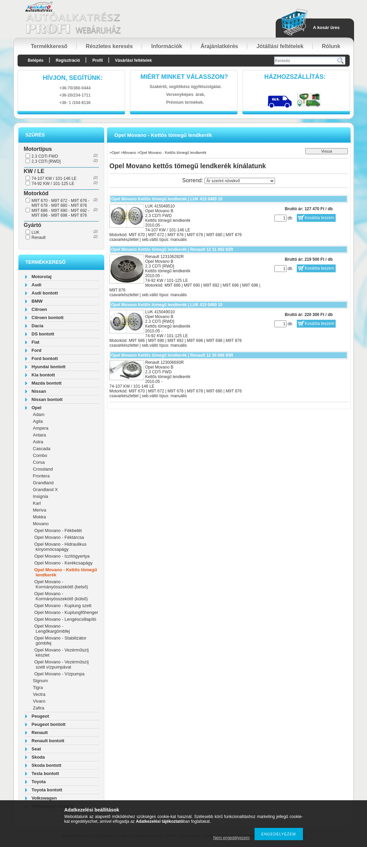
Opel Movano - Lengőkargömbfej (52, 628)
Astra (38, 441)
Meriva (39, 510)
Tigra (38, 687)
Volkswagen (44, 798)
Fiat (36, 342)
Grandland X (45, 489)
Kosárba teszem (319, 217)
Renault (39, 237)
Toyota (39, 781)
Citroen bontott (48, 317)
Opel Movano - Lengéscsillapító (65, 619)
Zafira (38, 707)
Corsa (39, 462)
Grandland (43, 482)
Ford (37, 350)
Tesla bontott (45, 773)
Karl (37, 503)
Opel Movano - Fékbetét (58, 530)
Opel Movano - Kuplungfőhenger (66, 612)
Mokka (39, 516)
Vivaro (39, 701)
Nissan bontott (47, 399)
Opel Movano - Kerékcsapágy (63, 562)
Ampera (41, 428)
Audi (37, 284)
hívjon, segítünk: (73, 77)
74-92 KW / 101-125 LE (53, 183)
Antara (39, 434)
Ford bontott (45, 358)
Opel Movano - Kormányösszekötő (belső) (61, 584)
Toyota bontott (47, 789)
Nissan (39, 391)
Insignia (40, 496)
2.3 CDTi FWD (45, 156)
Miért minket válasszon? (184, 76)
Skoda (38, 757)
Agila (38, 421)
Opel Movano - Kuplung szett (63, 605)
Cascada (41, 448)
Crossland (43, 469)
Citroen (39, 309)
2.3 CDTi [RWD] (46, 161)
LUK (36, 232)
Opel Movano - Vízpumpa (59, 673)
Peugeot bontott (49, 724)
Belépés (36, 60)
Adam (39, 414)
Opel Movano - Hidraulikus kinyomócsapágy (60, 547)
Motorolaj (42, 276)
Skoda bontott (46, 765)
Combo (40, 455)
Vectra (39, 694)
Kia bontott (43, 374)
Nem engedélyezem (231, 837)
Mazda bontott (47, 383)
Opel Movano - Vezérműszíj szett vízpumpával (61, 664)
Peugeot (40, 716)
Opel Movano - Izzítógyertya (62, 556)
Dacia (38, 325)
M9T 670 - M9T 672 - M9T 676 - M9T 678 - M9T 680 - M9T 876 (61, 203)
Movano (41, 523)
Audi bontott (45, 293)
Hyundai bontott (49, 366)
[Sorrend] (239, 181)
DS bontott (43, 333)
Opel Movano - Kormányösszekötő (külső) (61, 596)
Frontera (41, 475)
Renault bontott (48, 740)
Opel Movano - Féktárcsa (59, 537)
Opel (37, 407)
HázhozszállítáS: (295, 76)
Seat (36, 748)
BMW (37, 301)
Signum (40, 680)
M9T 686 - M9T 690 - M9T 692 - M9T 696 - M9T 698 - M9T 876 (61, 213)
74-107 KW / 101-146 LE (54, 178)
